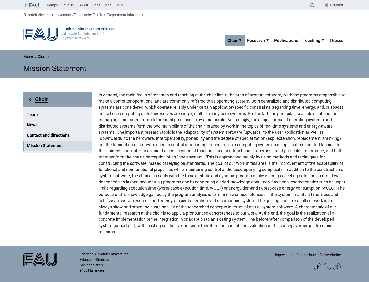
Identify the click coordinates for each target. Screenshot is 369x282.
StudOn (68, 5)
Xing (337, 266)
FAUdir (83, 5)
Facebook (317, 266)
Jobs (96, 5)
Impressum (284, 255)
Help (119, 5)
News (32, 125)
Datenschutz (306, 255)
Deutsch (336, 5)
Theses (336, 40)
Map (107, 5)
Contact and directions (48, 135)
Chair (232, 40)
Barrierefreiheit (331, 255)
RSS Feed (327, 266)
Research (256, 40)
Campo (52, 5)
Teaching (311, 40)
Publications (286, 40)
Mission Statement (45, 145)
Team (32, 114)
